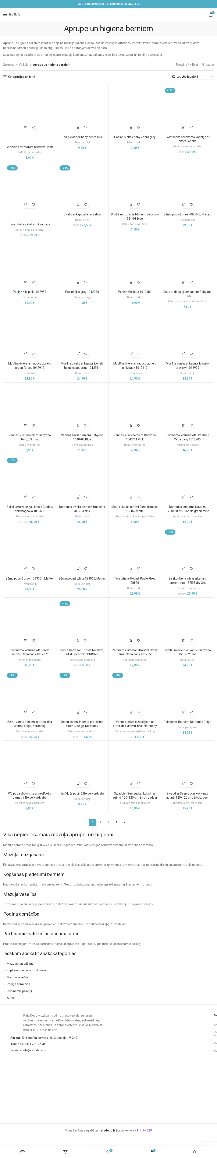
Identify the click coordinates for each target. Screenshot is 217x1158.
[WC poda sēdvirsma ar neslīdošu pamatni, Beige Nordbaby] (30, 766)
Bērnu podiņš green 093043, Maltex (187, 214)
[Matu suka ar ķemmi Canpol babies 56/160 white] (135, 479)
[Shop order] (192, 77)
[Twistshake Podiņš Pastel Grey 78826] (135, 551)
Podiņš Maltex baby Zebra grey (135, 137)
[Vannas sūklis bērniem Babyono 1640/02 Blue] (82, 408)
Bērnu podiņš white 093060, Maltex (82, 578)
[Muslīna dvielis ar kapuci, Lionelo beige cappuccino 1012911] (82, 336)
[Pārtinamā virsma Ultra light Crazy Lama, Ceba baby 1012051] (135, 623)
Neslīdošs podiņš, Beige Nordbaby (82, 793)
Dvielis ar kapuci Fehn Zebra (82, 214)
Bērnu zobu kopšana (134, 224)
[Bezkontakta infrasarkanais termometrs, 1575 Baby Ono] (187, 551)
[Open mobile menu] (11, 14)
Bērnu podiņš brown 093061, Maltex (29, 578)
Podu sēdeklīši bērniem (29, 803)
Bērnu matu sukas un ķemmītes (187, 301)
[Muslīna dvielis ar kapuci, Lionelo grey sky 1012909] (187, 336)
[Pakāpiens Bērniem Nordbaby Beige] (187, 694)
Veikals (23, 64)
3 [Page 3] (108, 822)
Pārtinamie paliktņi (187, 444)
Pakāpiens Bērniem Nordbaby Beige (187, 722)
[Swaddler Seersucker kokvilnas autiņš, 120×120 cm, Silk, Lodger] (187, 766)
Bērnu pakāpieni (187, 727)
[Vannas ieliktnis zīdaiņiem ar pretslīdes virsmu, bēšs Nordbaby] (135, 694)
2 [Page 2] (101, 822)
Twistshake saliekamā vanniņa (29, 224)
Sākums (8, 64)
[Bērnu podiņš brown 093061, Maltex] (30, 551)
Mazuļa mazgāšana (20, 963)
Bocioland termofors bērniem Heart (29, 147)
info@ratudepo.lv (28, 1050)
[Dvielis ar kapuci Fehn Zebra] (82, 187)
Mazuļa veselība (17, 977)
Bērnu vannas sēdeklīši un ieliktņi (135, 731)
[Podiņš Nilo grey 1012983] (82, 264)
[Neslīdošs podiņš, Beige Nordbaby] (82, 766)
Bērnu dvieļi (82, 219)
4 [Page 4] (116, 822)
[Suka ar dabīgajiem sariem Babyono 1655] (187, 264)
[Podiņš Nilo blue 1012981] (135, 264)
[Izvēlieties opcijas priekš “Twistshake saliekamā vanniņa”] (26, 204)
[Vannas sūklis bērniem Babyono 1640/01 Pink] (135, 408)
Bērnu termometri (187, 588)
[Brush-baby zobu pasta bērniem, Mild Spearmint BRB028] (82, 623)
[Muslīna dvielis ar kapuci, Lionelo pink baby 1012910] (135, 336)
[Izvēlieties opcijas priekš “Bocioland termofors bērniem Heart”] (26, 127)
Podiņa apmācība (18, 984)
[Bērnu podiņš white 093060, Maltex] (82, 551)
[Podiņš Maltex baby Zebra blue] (82, 110)
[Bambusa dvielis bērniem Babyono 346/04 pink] (82, 478)
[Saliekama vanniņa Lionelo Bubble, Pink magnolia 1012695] (30, 479)
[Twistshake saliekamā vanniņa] (30, 187)
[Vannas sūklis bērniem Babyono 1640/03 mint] (30, 408)
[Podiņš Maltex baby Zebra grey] (135, 110)
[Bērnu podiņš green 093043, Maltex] (187, 187)
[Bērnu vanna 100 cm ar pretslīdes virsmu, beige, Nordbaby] (30, 694)
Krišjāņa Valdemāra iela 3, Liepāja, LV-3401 (44, 1037)
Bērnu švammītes (29, 444)
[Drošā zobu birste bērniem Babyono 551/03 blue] (135, 187)
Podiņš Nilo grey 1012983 (82, 291)
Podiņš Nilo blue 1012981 (135, 291)
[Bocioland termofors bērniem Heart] (30, 110)
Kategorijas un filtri (21, 76)
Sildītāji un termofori (29, 152)
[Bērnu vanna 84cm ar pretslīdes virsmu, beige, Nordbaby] (82, 694)
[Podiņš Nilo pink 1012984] (30, 264)
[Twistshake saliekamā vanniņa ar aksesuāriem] (187, 110)
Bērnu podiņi (82, 142)
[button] (78, 127)
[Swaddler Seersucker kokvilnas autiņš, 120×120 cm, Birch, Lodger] (135, 766)
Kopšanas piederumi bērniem (26, 970)
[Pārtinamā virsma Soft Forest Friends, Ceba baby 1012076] (30, 623)
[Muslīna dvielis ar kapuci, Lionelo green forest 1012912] (30, 336)
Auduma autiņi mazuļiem (187, 516)
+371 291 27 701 (28, 1044)
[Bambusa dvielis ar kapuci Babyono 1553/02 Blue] (187, 623)
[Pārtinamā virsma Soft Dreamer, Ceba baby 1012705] (187, 408)
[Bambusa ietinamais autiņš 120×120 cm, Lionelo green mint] (187, 479)
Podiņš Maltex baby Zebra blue (82, 137)
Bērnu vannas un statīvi (187, 146)
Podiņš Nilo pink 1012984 (29, 291)
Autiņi (11, 998)
